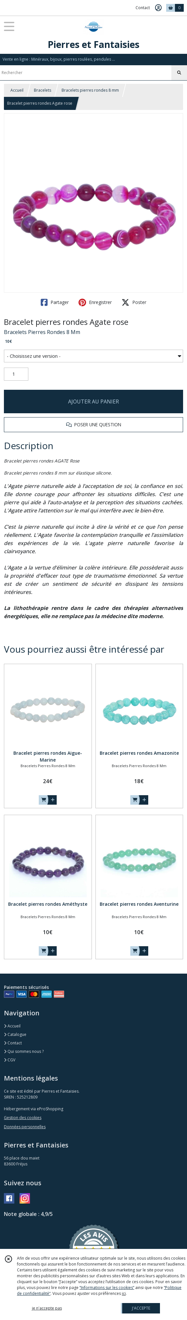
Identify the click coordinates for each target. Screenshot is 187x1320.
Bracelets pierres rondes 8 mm (90, 90)
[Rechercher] (179, 72)
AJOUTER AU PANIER (93, 401)
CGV (9, 1060)
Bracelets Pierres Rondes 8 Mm (42, 332)
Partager (55, 302)
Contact (143, 7)
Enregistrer (95, 302)
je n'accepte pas (47, 1308)
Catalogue (15, 1034)
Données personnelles (25, 1127)
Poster (134, 302)
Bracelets (42, 90)
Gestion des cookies (22, 1117)
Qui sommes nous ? (24, 1051)
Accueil (16, 90)
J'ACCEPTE (141, 1308)
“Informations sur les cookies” (106, 1287)
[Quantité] (16, 374)
